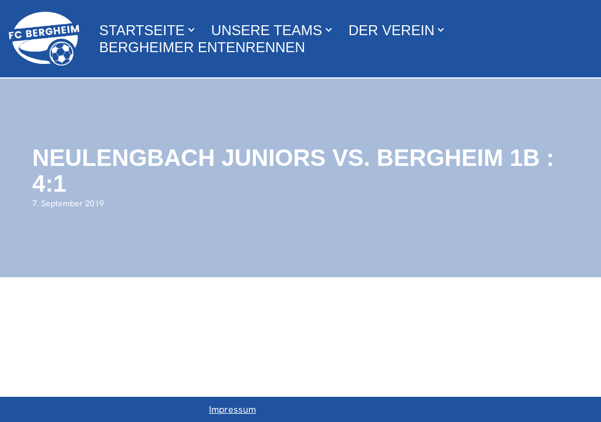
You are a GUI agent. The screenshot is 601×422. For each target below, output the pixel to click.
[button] (191, 29)
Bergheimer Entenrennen (202, 47)
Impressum (232, 409)
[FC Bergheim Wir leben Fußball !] (44, 39)
